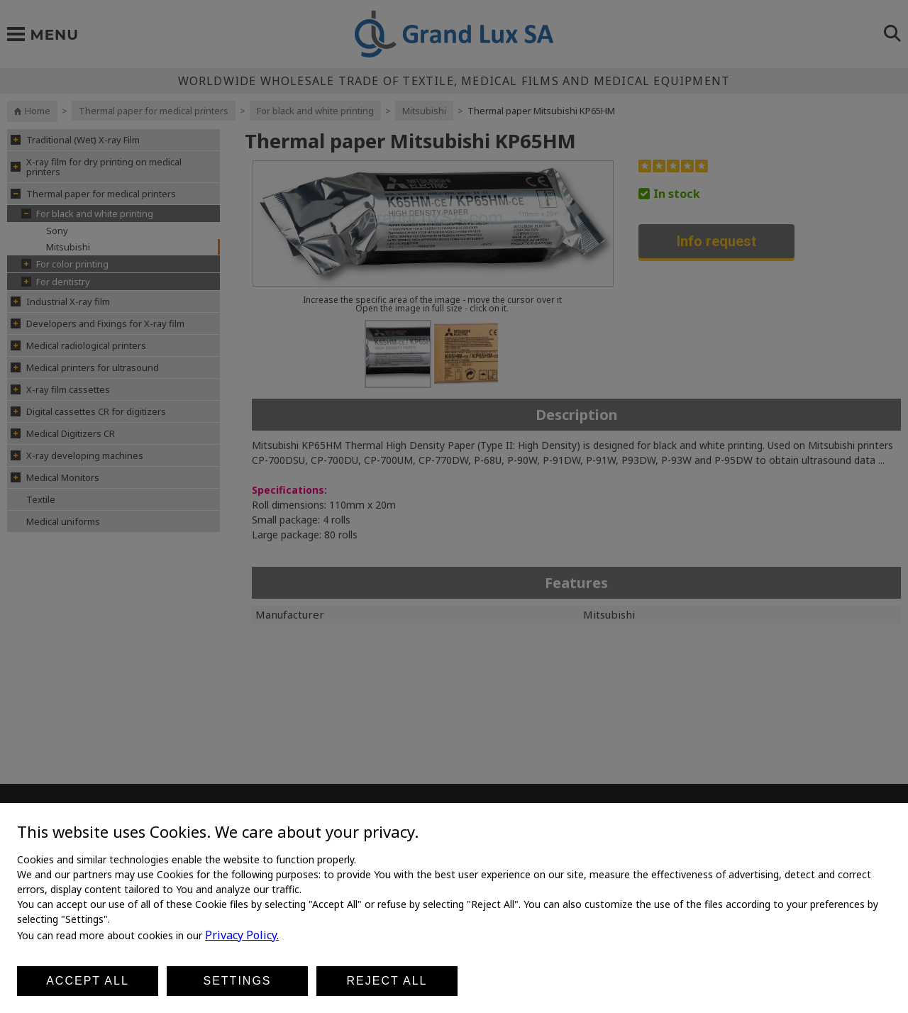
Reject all (387, 981)
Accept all (87, 981)
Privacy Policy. (242, 935)
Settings (237, 981)
